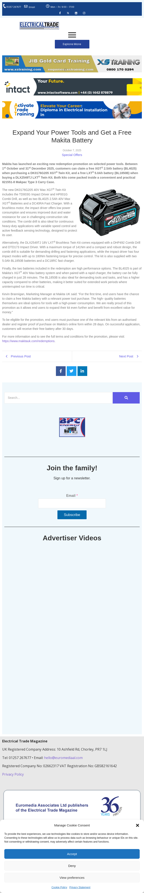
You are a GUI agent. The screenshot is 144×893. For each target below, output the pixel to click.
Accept (72, 854)
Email (32, 7)
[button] (137, 825)
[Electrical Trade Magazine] (39, 26)
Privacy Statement (79, 887)
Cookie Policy (59, 887)
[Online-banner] (72, 94)
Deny (72, 866)
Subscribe (72, 515)
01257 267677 (13, 7)
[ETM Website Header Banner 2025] (72, 71)
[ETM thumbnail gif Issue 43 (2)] (72, 436)
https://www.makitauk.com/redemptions (28, 341)
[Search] (58, 398)
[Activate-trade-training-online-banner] (72, 117)
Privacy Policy (13, 774)
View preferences (72, 877)
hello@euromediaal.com (63, 757)
